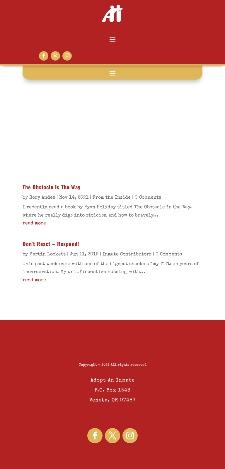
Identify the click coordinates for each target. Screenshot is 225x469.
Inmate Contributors (127, 254)
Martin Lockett (47, 254)
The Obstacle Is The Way (52, 187)
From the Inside (112, 197)
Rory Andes (42, 197)
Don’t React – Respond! (52, 244)
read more (34, 223)
